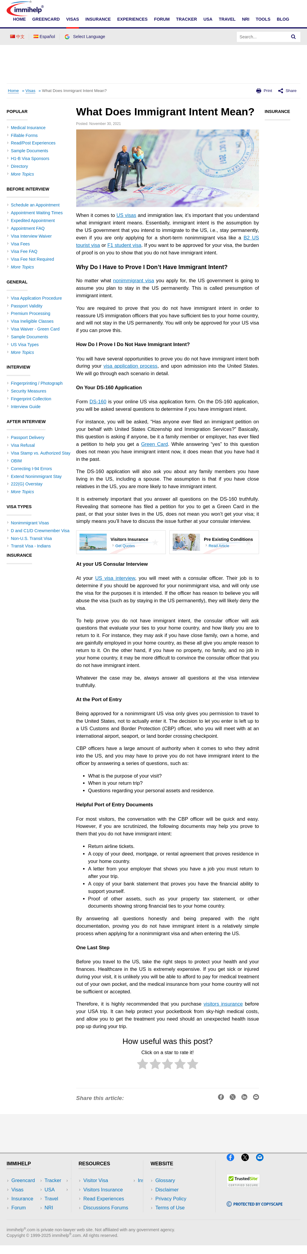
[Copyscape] (254, 1209)
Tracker (186, 19)
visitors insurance (223, 1004)
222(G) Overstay (26, 484)
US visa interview (115, 578)
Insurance (98, 19)
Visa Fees (20, 244)
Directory (19, 166)
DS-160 (97, 402)
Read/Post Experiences (33, 143)
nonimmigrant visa (133, 280)
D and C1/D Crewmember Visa (40, 530)
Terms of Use (170, 1208)
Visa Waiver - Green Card (35, 329)
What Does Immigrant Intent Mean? (74, 90)
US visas (126, 215)
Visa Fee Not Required (32, 259)
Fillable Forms (24, 135)
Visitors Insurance (103, 1190)
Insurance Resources (106, 1217)
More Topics (22, 174)
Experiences (132, 19)
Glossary (165, 1180)
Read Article (219, 546)
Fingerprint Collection (31, 398)
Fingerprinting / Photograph (37, 383)
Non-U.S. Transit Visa (31, 538)
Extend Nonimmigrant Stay (36, 476)
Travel (227, 19)
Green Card (154, 444)
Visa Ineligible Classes (32, 321)
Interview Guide (25, 406)
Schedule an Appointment (35, 205)
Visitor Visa (95, 1180)
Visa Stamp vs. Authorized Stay (40, 453)
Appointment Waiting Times (37, 212)
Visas (72, 19)
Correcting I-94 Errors (31, 468)
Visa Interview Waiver (31, 236)
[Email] (262, 1163)
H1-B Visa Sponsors (30, 158)
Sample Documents (29, 150)
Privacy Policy (170, 1199)
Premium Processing (30, 313)
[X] (248, 1163)
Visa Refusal (23, 445)
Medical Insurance (28, 127)
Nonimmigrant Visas (30, 522)
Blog (283, 19)
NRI (245, 19)
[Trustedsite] (243, 1190)
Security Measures (28, 391)
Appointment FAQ (27, 228)
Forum (162, 19)
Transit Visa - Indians (31, 546)
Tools (263, 19)
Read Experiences (103, 1199)
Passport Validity (26, 306)
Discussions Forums (105, 1208)
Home (19, 19)
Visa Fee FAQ (24, 251)
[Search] (293, 37)
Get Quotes (125, 546)
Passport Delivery (27, 437)
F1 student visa (124, 245)
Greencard (46, 19)
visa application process (130, 366)
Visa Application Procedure (36, 298)
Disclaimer (167, 1190)
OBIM (16, 460)
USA (207, 19)
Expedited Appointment (33, 220)
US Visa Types (25, 344)
